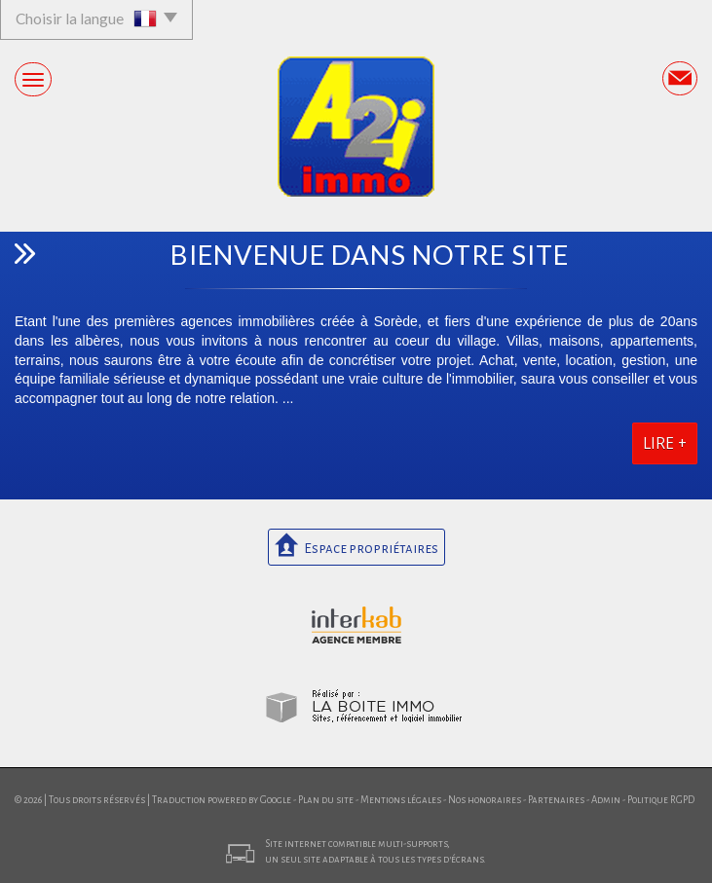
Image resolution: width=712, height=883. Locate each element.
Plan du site (326, 799)
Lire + (665, 443)
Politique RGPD (660, 799)
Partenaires (556, 799)
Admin (605, 799)
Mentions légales (400, 799)
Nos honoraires (484, 799)
